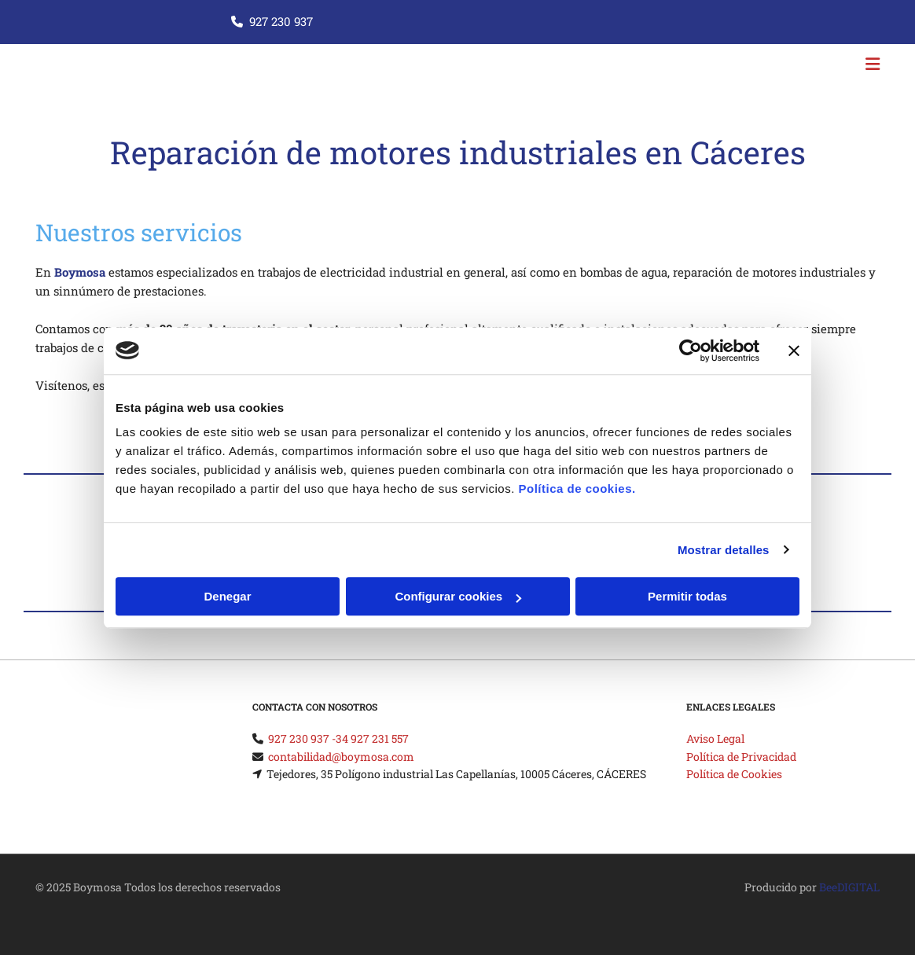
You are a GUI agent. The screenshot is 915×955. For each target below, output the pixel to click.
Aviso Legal (715, 738)
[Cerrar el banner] (793, 350)
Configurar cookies (458, 596)
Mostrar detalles (724, 549)
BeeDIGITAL (849, 887)
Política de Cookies (734, 773)
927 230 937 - (302, 738)
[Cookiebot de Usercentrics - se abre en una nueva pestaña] (690, 350)
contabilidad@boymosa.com (341, 756)
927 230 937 (281, 21)
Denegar (227, 596)
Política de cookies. (576, 488)
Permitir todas (687, 596)
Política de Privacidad (741, 756)
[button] (602, 65)
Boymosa (79, 272)
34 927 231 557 (372, 738)
